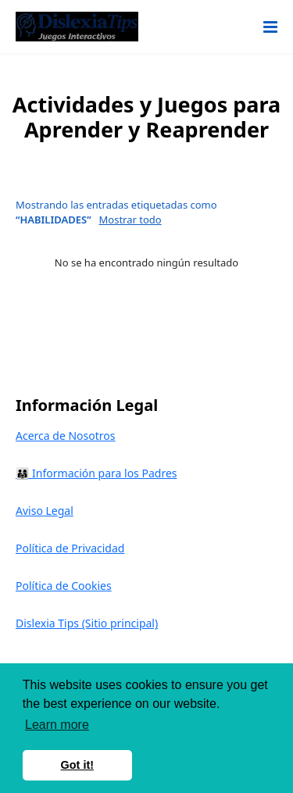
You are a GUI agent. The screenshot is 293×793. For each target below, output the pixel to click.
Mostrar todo (130, 220)
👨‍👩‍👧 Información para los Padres (96, 473)
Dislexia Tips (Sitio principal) (87, 623)
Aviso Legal (44, 510)
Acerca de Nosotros (65, 435)
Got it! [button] (77, 765)
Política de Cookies (64, 585)
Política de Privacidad (70, 548)
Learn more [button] (57, 724)
